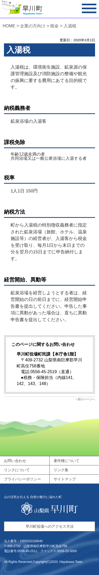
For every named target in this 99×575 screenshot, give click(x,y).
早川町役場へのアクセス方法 (50, 526)
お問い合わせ (15, 461)
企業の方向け (33, 26)
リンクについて (17, 470)
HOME (9, 26)
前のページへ (86, 399)
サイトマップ (65, 479)
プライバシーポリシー (22, 479)
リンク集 (61, 470)
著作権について (66, 461)
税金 (54, 26)
